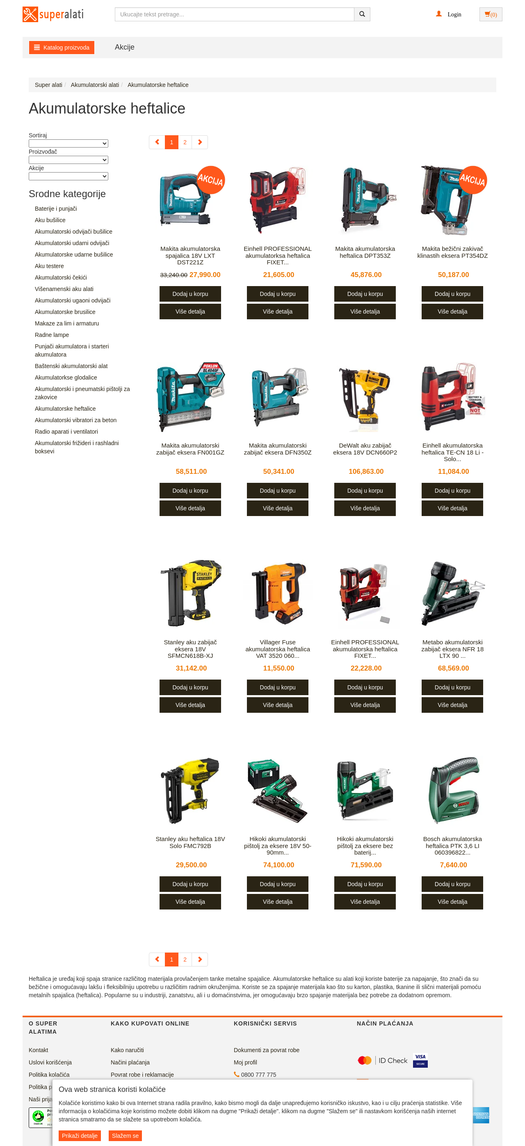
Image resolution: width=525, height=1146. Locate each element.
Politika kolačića (49, 1074)
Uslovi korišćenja (50, 1062)
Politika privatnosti (52, 1087)
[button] (448, 13)
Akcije (125, 47)
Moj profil (245, 1062)
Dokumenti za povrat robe (266, 1050)
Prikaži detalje (80, 1135)
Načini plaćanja (130, 1062)
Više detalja (190, 311)
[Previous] (157, 142)
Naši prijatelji (45, 1099)
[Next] (200, 142)
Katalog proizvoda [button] (61, 47)
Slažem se (125, 1135)
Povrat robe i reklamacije (142, 1074)
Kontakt (38, 1050)
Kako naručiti (127, 1050)
